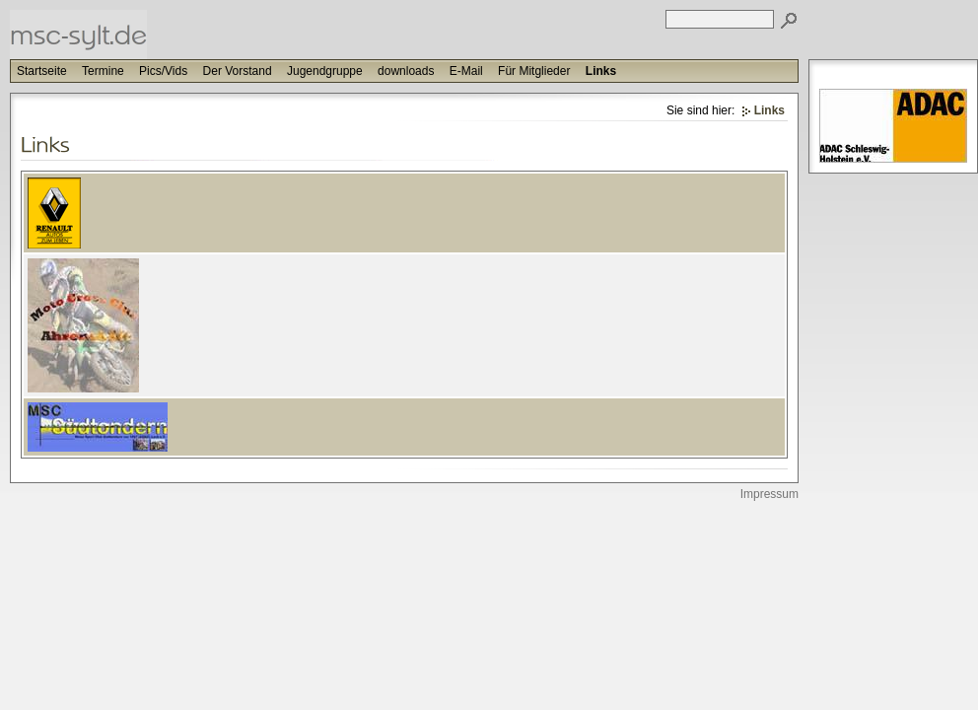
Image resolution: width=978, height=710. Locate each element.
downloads (406, 71)
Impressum (769, 494)
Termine (103, 71)
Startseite (42, 71)
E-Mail (466, 71)
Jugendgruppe (325, 71)
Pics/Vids (163, 71)
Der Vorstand (237, 71)
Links (601, 71)
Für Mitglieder (534, 71)
